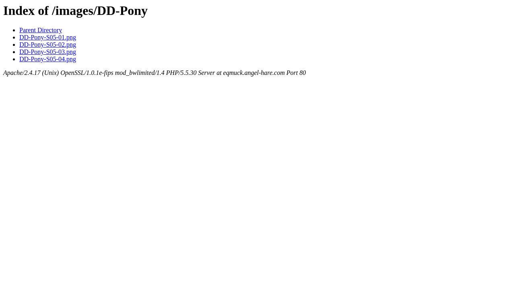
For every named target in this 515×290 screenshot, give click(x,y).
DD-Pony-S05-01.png (47, 37)
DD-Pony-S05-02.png (47, 44)
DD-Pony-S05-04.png (47, 59)
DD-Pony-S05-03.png (47, 51)
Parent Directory (40, 30)
